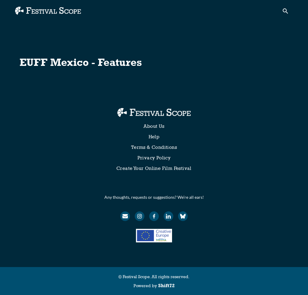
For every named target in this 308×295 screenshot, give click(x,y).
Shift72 (166, 285)
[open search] (287, 12)
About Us (153, 126)
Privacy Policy (154, 158)
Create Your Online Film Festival (154, 168)
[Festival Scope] (153, 112)
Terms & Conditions (154, 147)
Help (154, 137)
